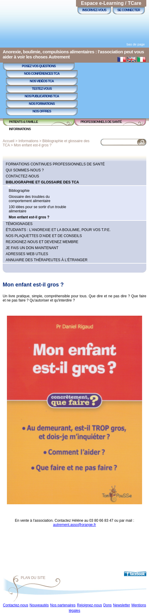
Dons (107, 605)
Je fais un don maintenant (32, 248)
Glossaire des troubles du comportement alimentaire (29, 199)
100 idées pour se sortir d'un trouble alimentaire (37, 209)
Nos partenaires (63, 605)
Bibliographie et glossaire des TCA (42, 182)
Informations (20, 129)
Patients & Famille (23, 122)
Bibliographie (19, 191)
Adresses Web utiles (27, 254)
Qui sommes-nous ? (25, 170)
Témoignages (19, 224)
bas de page (135, 44)
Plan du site (33, 578)
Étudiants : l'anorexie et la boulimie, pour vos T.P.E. (58, 230)
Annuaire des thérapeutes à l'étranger (46, 260)
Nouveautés (39, 605)
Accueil (8, 141)
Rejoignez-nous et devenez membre (42, 242)
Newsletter (121, 605)
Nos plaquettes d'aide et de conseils (44, 236)
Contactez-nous (22, 176)
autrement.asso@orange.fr (74, 525)
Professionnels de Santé (101, 122)
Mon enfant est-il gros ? (32, 145)
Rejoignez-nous (89, 605)
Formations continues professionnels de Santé (55, 164)
